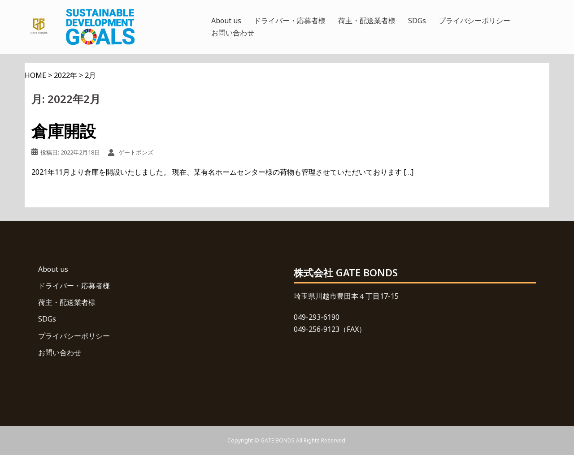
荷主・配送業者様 (367, 21)
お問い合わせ (232, 33)
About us (226, 21)
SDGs (417, 21)
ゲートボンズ (135, 152)
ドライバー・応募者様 (290, 21)
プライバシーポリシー (474, 21)
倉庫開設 (63, 131)
